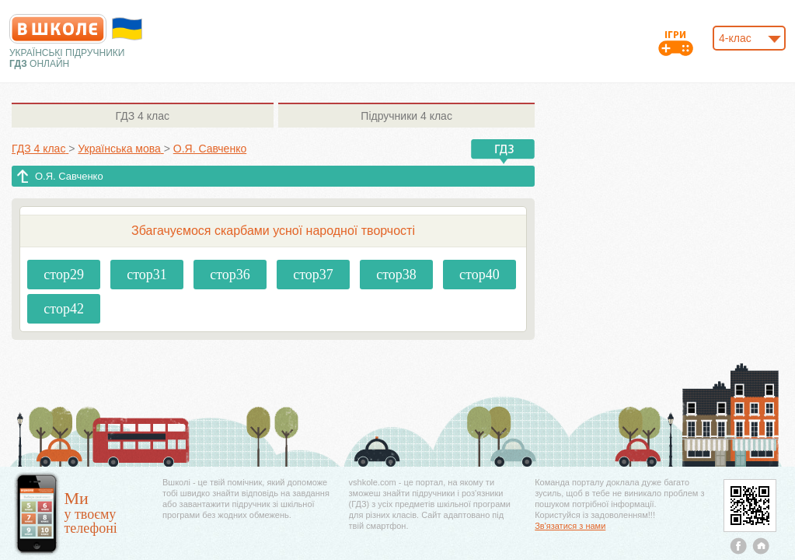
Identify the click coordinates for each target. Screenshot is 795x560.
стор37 (313, 274)
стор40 (479, 274)
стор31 (147, 274)
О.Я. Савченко (69, 176)
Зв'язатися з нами (570, 525)
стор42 (64, 309)
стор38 (396, 274)
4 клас (142, 116)
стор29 (64, 274)
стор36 (230, 274)
